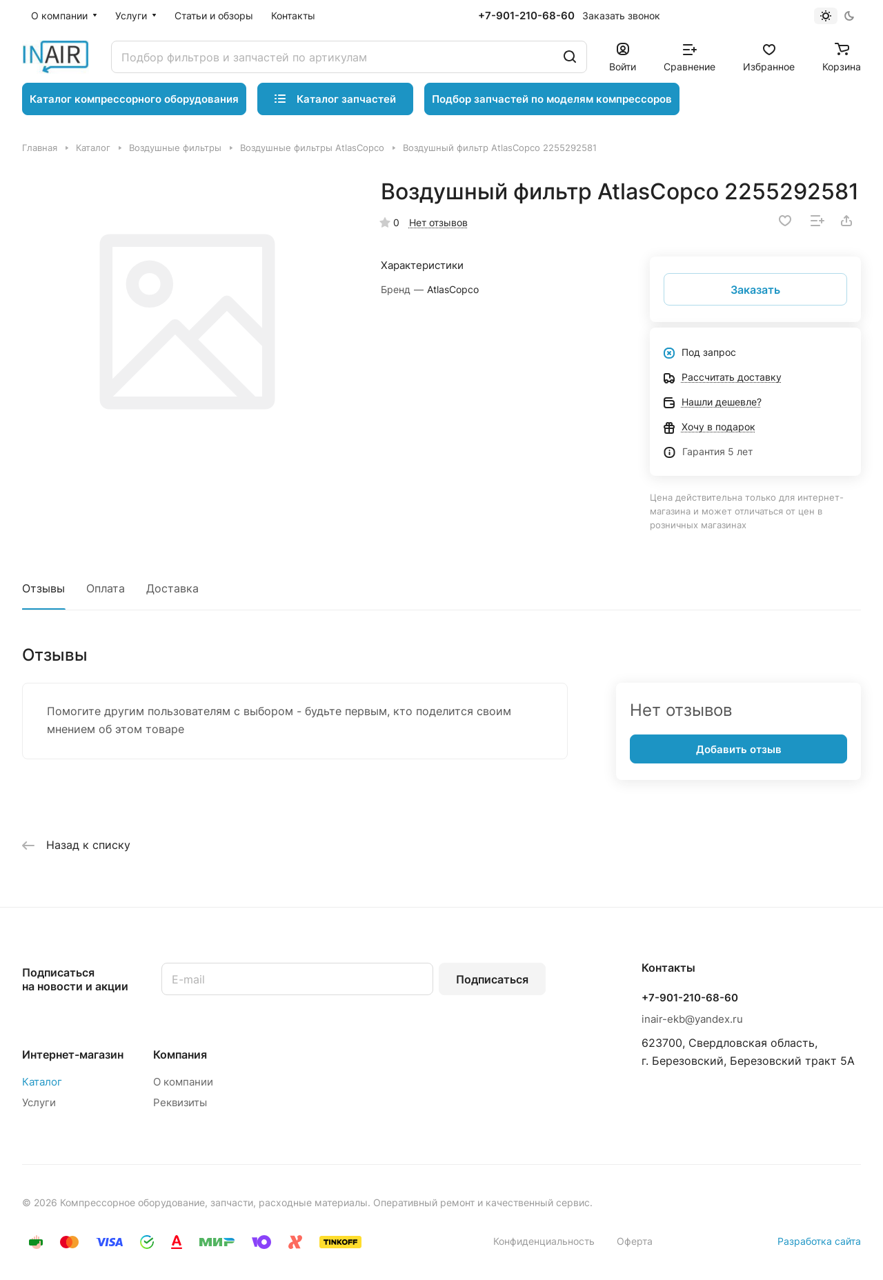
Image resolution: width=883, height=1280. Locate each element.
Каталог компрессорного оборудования (134, 99)
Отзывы (43, 588)
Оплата (105, 588)
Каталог (42, 1081)
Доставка (172, 588)
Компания (180, 1054)
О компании (183, 1081)
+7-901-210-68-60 (526, 16)
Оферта (635, 1241)
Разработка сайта (819, 1241)
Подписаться (492, 979)
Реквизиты (180, 1102)
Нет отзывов (438, 222)
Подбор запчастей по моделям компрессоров (552, 99)
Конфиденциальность (544, 1241)
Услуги (39, 1102)
